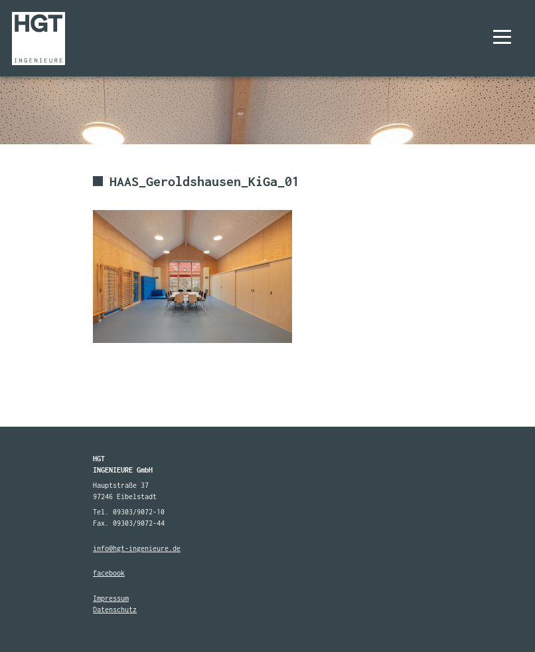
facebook (109, 573)
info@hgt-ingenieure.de (137, 548)
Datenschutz (115, 609)
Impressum (111, 598)
